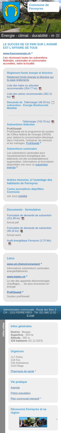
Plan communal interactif (25, 398)
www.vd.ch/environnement (23, 264)
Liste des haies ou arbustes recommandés (24, 87)
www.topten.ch (16, 276)
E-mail (30, 315)
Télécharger (39, 102)
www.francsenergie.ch (17, 53)
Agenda (15, 387)
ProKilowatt (32, 143)
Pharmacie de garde (22, 371)
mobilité (22, 196)
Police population (21, 393)
